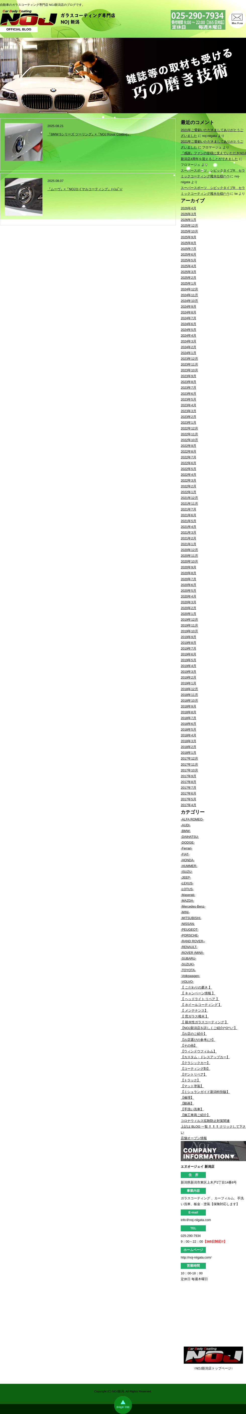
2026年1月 (188, 220)
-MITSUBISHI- (191, 918)
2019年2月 (188, 677)
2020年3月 (188, 602)
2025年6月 (188, 254)
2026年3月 (188, 214)
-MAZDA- (187, 900)
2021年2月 (188, 538)
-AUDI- (186, 825)
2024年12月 (189, 289)
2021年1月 (188, 544)
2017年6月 (188, 793)
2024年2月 (188, 347)
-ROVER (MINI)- (192, 953)
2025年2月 (188, 278)
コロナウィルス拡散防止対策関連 (205, 1121)
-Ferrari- (186, 848)
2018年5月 (188, 729)
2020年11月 (189, 556)
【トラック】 (190, 1080)
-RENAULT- (189, 947)
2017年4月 (188, 805)
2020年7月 (188, 579)
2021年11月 (189, 503)
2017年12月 (189, 758)
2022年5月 (188, 469)
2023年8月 (188, 382)
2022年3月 (188, 480)
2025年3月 (188, 272)
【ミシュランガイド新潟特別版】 (205, 1092)
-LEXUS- (187, 883)
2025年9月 (188, 237)
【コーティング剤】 (195, 1069)
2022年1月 (188, 492)
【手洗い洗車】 (192, 1109)
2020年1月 (188, 614)
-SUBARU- (188, 958)
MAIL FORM (237, 19)
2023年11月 (189, 364)
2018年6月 (188, 724)
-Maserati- (188, 895)
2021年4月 (188, 527)
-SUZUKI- (188, 964)
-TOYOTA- (188, 970)
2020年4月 (188, 596)
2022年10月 (189, 440)
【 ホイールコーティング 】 (201, 1005)
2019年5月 (188, 660)
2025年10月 (189, 231)
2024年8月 (188, 312)
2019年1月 (188, 683)
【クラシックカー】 (195, 1063)
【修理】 (187, 1097)
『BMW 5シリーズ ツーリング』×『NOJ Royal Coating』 (89, 134)
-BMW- (186, 831)
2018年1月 (188, 753)
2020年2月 (188, 608)
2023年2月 (188, 417)
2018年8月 (188, 712)
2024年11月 (189, 295)
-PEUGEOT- (189, 929)
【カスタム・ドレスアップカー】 (205, 1057)
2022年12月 (189, 428)
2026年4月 (188, 208)
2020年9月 (188, 567)
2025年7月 (188, 249)
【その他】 (189, 1045)
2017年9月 (188, 776)
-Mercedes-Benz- (193, 906)
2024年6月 (188, 324)
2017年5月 (188, 799)
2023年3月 (188, 411)
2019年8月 (188, 643)
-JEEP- (186, 877)
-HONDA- (188, 860)
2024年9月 (188, 306)
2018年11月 (189, 695)
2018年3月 (188, 741)
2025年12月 (189, 225)
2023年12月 (189, 359)
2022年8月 (188, 451)
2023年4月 (188, 405)
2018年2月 (188, 747)
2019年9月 (188, 637)
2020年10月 (189, 561)
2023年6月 (188, 394)
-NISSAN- (188, 924)
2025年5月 (188, 260)
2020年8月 (188, 573)
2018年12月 (189, 689)
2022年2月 (188, 486)
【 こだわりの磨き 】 (196, 987)
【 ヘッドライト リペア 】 (200, 999)
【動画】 (187, 1103)
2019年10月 (189, 631)
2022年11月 (189, 434)
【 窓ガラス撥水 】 (195, 1016)
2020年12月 (189, 550)
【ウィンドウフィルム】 (199, 1051)
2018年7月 (188, 718)
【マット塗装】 (192, 1086)
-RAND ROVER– (193, 941)
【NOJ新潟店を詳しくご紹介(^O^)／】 (209, 1028)
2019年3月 (188, 672)
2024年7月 (188, 318)
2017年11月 (189, 764)
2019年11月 (189, 625)
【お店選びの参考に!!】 (198, 1040)
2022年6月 (188, 463)
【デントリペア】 (194, 1074)
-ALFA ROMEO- (192, 819)
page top (123, 1405)
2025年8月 (188, 243)
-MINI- (185, 912)
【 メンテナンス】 (194, 1010)
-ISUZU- (187, 872)
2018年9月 (188, 706)
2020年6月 (188, 585)
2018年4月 (188, 735)
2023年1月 (188, 422)
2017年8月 (188, 782)
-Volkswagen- (190, 976)
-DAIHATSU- (190, 837)
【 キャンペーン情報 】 (198, 993)
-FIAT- (185, 854)
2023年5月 (188, 399)
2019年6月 (188, 654)
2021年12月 (189, 498)
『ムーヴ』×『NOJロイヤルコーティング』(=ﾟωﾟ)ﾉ (84, 189)
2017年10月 (189, 770)
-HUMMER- (189, 866)
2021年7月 (188, 509)
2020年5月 (188, 591)
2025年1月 (188, 283)
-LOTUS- (187, 889)
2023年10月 (189, 370)
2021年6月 (188, 515)
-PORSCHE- (190, 935)
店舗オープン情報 (194, 1138)
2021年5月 (188, 521)
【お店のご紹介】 (194, 1034)
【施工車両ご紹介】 (195, 1115)
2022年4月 (188, 475)
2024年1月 (188, 353)
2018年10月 (189, 700)
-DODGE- (188, 842)
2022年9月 (188, 446)
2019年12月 (189, 619)
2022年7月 (188, 457)
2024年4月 (188, 335)
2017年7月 (188, 788)
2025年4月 (188, 266)
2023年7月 (188, 387)
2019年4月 (188, 666)
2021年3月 (188, 532)
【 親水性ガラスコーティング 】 (204, 1022)
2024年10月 (189, 301)
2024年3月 (188, 341)
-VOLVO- (187, 982)
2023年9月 (188, 376)
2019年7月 (188, 648)
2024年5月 (188, 330)
